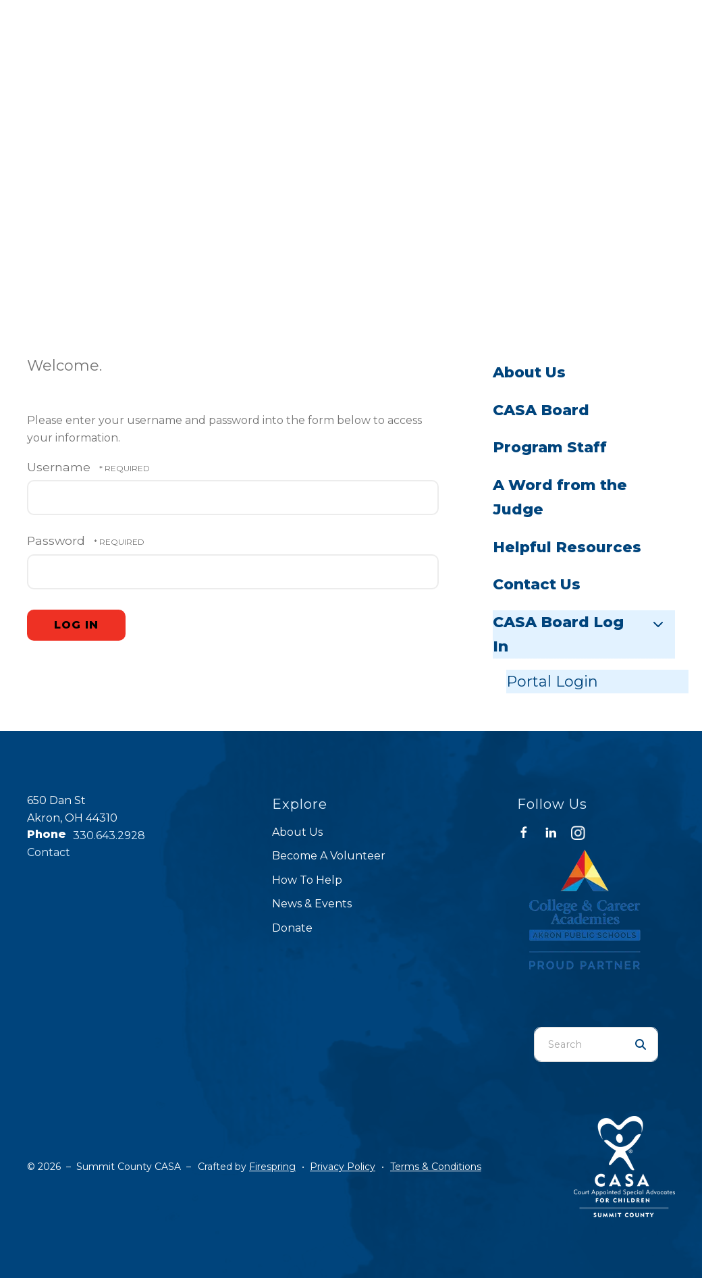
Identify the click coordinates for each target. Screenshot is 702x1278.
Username (58, 467)
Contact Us (536, 584)
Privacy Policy (342, 1167)
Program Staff (550, 447)
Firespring (272, 1167)
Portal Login (552, 681)
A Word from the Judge (560, 497)
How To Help (307, 880)
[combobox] (579, 1044)
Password (56, 540)
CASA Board (541, 410)
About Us (529, 372)
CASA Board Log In (584, 634)
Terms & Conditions (435, 1167)
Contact (48, 852)
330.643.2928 (109, 835)
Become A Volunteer (328, 855)
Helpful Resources (567, 547)
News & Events (312, 903)
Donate (292, 928)
